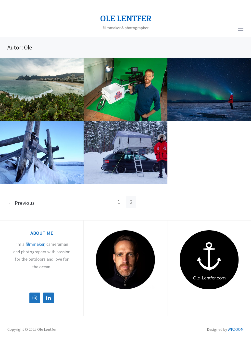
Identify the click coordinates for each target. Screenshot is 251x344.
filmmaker (34, 244)
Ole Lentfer (125, 19)
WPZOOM (236, 329)
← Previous (21, 202)
